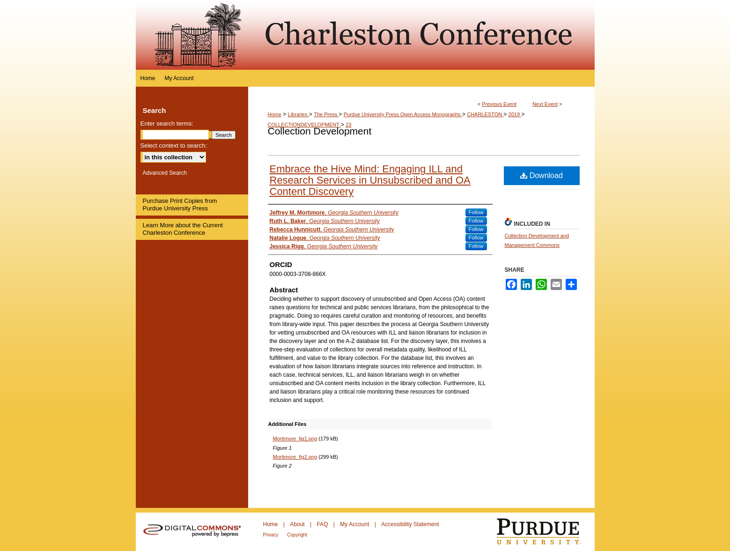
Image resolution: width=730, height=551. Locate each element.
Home (274, 114)
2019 (515, 114)
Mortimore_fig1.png (295, 438)
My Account (355, 524)
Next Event (545, 104)
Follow (476, 212)
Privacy (271, 534)
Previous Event (499, 104)
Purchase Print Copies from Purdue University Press (180, 204)
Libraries (298, 114)
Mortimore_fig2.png (295, 457)
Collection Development (320, 131)
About (298, 524)
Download (541, 175)
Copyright (297, 534)
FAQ (323, 524)
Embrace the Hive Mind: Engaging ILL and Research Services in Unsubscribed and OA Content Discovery (370, 180)
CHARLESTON (485, 114)
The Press (326, 114)
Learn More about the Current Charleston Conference (183, 229)
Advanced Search (165, 173)
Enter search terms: (166, 123)
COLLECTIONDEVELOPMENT (304, 124)
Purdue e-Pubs (421, 35)
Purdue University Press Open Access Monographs (403, 114)
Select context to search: (173, 145)
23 (348, 124)
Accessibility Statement (410, 524)
